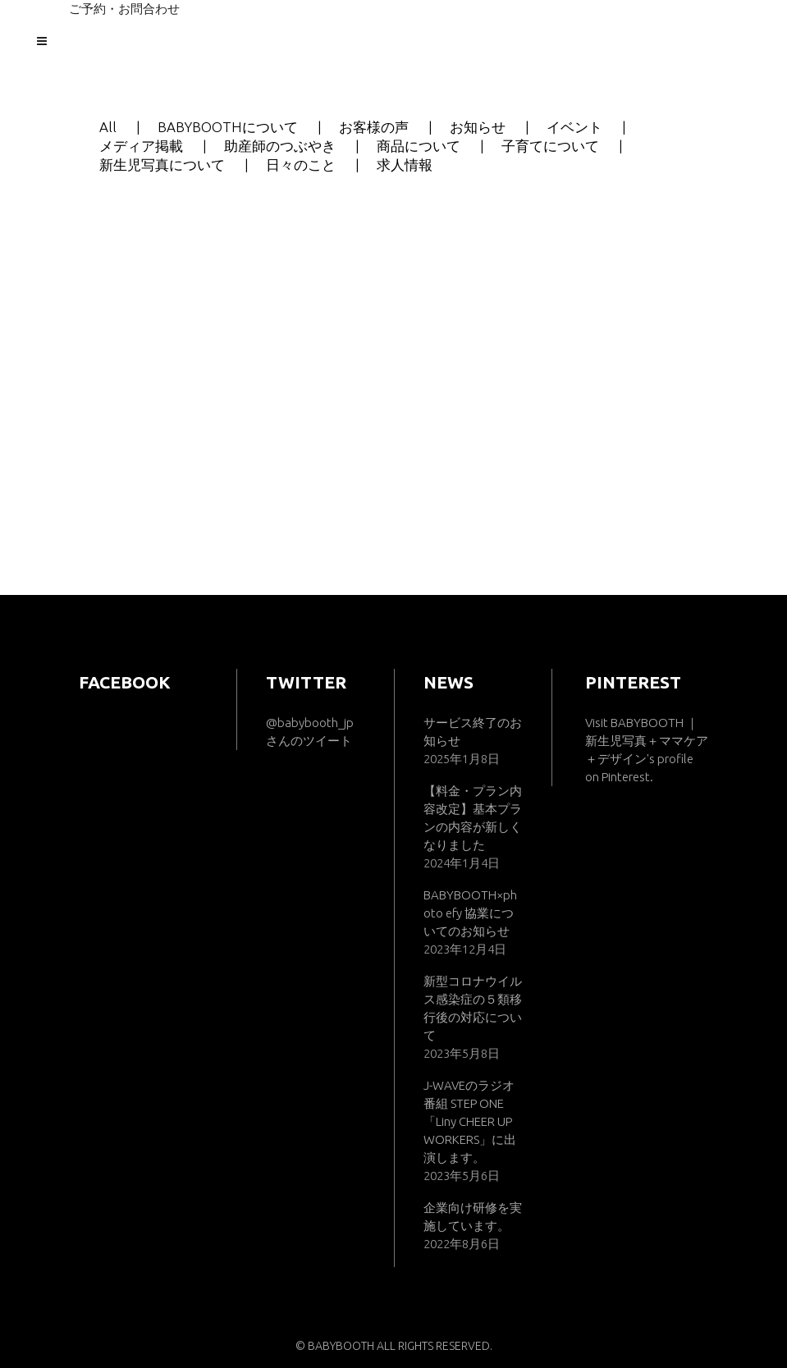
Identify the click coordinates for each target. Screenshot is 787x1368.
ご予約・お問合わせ (124, 9)
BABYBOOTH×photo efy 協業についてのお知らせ (470, 913)
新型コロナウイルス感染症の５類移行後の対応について (472, 1008)
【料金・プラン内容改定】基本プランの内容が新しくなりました (472, 818)
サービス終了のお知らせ (472, 732)
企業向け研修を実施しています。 (472, 1217)
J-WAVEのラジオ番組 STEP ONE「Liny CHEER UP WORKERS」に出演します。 (469, 1121)
